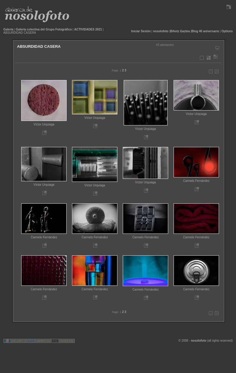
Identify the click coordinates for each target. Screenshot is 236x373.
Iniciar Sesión (141, 31)
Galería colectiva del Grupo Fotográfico (44, 29)
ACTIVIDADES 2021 (88, 29)
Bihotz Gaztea (180, 31)
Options (227, 31)
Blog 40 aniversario (205, 31)
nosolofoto (160, 31)
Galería (8, 29)
